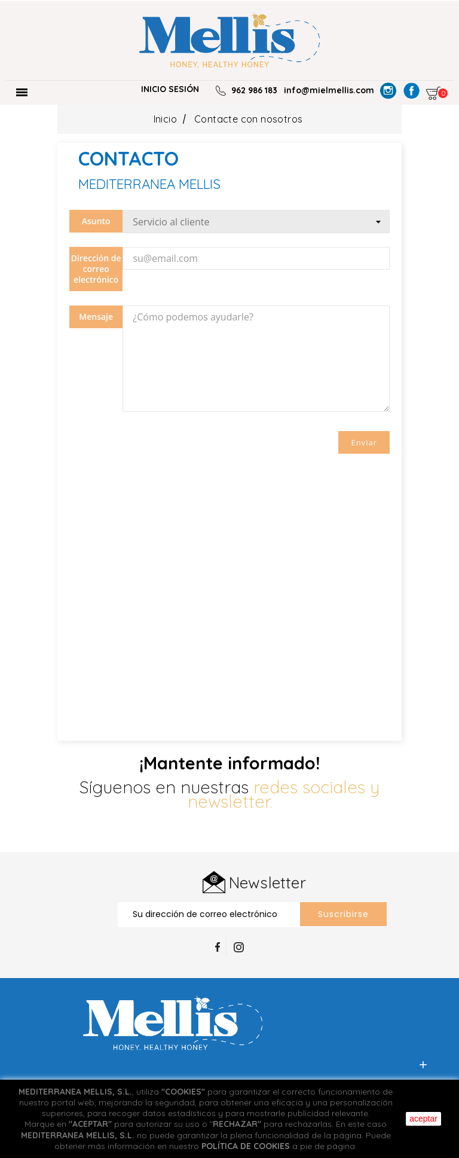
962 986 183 (254, 90)
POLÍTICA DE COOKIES (245, 1146)
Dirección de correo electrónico (96, 268)
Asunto (96, 221)
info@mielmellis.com (329, 90)
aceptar (423, 1118)
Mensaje (96, 316)
